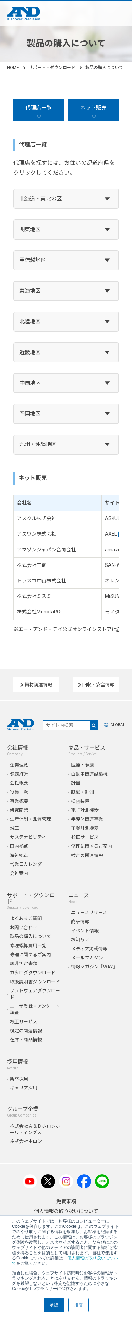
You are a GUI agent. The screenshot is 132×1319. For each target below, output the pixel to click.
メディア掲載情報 (89, 948)
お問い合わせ (23, 927)
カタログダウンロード (33, 972)
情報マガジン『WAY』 (94, 966)
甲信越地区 (32, 260)
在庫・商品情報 (26, 1039)
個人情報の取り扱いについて (66, 1211)
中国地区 (29, 383)
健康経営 (19, 774)
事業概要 (19, 801)
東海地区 (29, 291)
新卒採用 (19, 1079)
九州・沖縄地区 (37, 444)
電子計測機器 (85, 810)
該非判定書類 (23, 963)
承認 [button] (54, 1304)
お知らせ (80, 939)
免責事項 (66, 1201)
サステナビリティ (28, 837)
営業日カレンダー (28, 864)
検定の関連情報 (87, 855)
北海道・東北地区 (40, 199)
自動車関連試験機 (89, 774)
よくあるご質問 (26, 918)
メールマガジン (87, 958)
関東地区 (29, 229)
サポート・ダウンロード (52, 67)
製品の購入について (30, 936)
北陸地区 (29, 321)
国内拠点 (19, 846)
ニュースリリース (89, 912)
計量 (75, 783)
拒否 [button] (78, 1304)
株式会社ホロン (26, 1141)
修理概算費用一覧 (28, 945)
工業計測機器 (85, 828)
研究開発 (19, 810)
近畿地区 (29, 352)
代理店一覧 (38, 108)
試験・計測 (82, 792)
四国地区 (29, 414)
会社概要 (19, 783)
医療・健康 (82, 765)
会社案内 (19, 873)
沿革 (14, 828)
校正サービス (85, 837)
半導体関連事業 (87, 819)
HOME (13, 67)
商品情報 (80, 921)
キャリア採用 (23, 1087)
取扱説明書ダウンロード (35, 981)
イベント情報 (85, 930)
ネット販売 (93, 108)
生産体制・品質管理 (30, 819)
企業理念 (19, 765)
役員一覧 (19, 792)
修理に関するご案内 (91, 846)
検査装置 (80, 801)
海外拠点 (19, 855)
